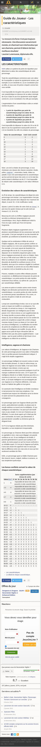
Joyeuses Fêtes (9, 712)
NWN (3, 69)
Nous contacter (9, 744)
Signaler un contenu (32, 742)
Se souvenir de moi (12, 648)
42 (31, 718)
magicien (10, 172)
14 (30, 699)
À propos (17, 740)
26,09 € (21, 591)
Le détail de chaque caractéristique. (18, 575)
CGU (34, 740)
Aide (2, 744)
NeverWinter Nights (13, 9)
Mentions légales (26, 740)
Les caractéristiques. (13, 572)
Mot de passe (10, 638)
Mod (9, 479)
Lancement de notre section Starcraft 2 (17, 706)
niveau (34, 207)
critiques (31, 677)
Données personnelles (18, 742)
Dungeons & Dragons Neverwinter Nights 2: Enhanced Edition (10, 593)
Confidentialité (5, 742)
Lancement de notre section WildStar (16, 718)
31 (33, 706)
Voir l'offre (35, 591)
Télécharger (30, 9)
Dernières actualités (10, 691)
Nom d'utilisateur (11, 629)
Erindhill (7, 28)
